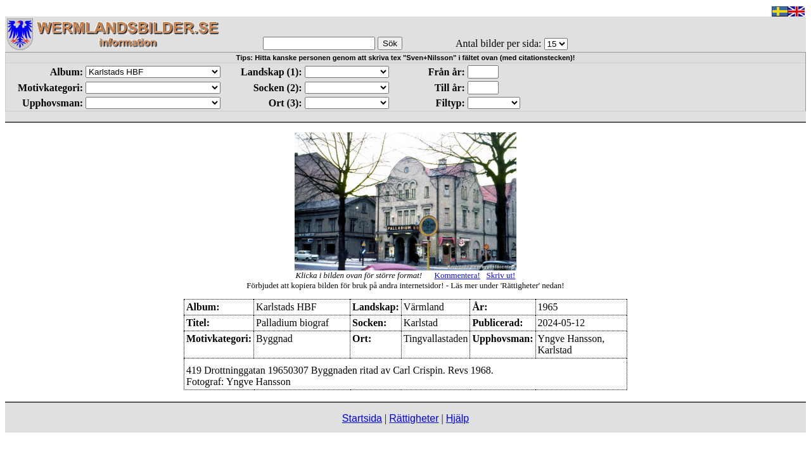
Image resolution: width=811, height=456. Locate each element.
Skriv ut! (501, 275)
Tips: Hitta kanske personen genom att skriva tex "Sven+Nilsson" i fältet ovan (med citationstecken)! (405, 57)
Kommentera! (457, 275)
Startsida (362, 418)
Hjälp (457, 418)
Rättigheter (413, 418)
